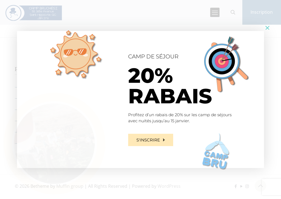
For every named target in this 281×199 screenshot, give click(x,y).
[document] (140, 99)
